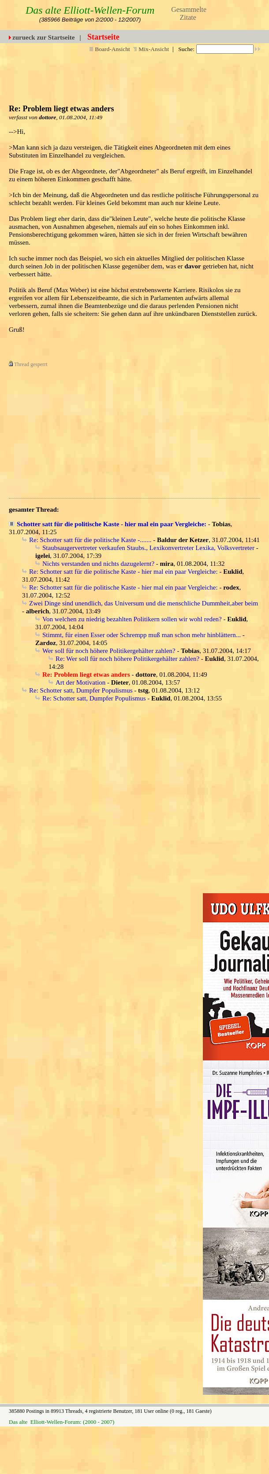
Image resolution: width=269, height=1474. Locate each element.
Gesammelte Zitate (188, 13)
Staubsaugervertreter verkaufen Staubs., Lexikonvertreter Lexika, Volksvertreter (148, 547)
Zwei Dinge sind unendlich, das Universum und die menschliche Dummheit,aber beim (143, 603)
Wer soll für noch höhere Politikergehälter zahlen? (109, 650)
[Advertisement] (116, 429)
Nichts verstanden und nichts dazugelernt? (98, 563)
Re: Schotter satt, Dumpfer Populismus (81, 690)
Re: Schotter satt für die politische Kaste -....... (90, 539)
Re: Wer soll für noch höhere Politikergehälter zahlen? (127, 658)
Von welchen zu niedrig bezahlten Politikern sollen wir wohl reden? (132, 619)
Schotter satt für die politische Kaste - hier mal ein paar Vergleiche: (111, 524)
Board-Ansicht (110, 49)
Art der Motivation (80, 682)
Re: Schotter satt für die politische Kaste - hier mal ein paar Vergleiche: (123, 571)
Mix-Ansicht (151, 49)
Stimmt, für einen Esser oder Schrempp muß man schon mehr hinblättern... (141, 634)
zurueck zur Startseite (43, 37)
